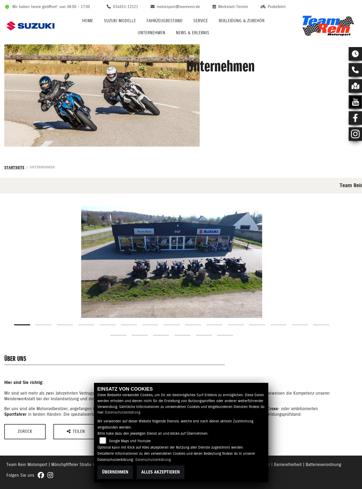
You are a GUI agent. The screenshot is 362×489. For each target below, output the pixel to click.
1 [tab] (22, 324)
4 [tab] (86, 324)
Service (200, 20)
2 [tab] (44, 324)
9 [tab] (193, 324)
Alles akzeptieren (160, 472)
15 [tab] (321, 324)
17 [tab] (140, 335)
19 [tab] (182, 335)
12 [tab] (257, 324)
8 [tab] (172, 324)
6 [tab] (129, 324)
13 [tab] (278, 324)
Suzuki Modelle (120, 20)
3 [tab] (65, 324)
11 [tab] (236, 324)
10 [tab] (214, 324)
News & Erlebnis (192, 32)
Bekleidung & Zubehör (242, 20)
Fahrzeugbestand (165, 20)
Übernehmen (115, 472)
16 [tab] (118, 335)
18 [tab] (161, 335)
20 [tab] (204, 335)
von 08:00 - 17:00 (75, 6)
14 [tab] (300, 324)
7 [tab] (150, 324)
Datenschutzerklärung (122, 412)
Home (87, 20)
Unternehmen (151, 32)
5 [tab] (108, 324)
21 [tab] (225, 335)
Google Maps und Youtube (130, 441)
